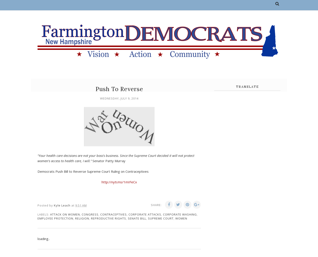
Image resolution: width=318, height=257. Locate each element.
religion (82, 218)
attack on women (65, 214)
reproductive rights (108, 218)
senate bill (137, 218)
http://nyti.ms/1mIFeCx (119, 182)
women (181, 218)
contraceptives (113, 214)
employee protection (55, 218)
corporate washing (180, 214)
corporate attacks (145, 214)
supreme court (161, 218)
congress (90, 214)
